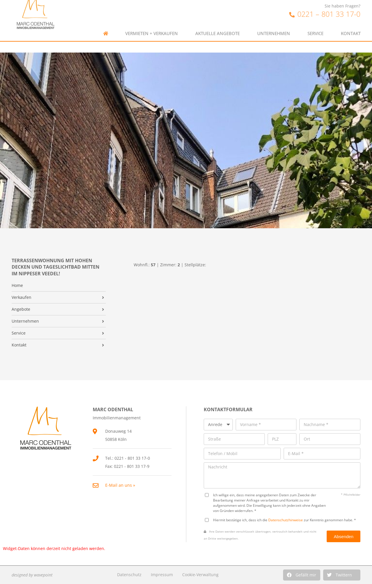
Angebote (21, 309)
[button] (301, 575)
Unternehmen (273, 27)
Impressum (162, 574)
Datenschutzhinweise (285, 519)
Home (17, 285)
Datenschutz (129, 574)
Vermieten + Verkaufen (151, 27)
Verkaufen (21, 297)
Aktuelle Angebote (217, 27)
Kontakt (351, 27)
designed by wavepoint (32, 575)
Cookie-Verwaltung (200, 574)
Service (315, 27)
